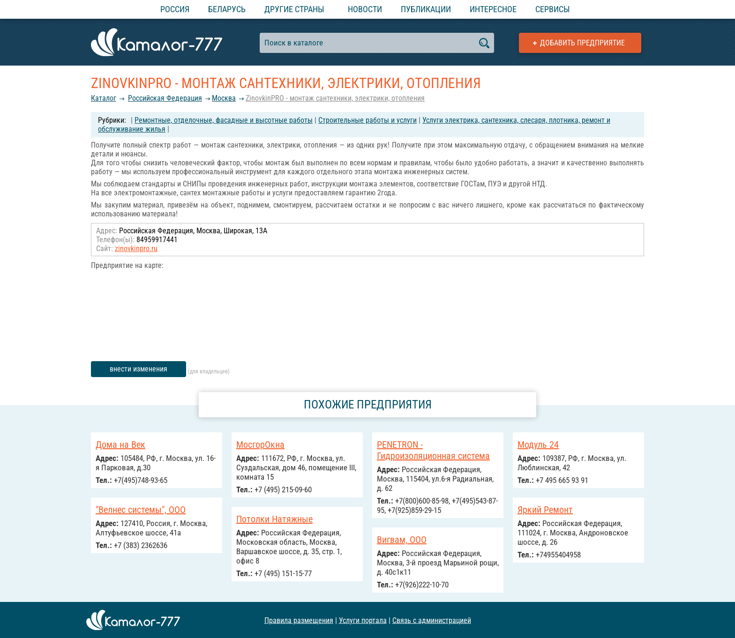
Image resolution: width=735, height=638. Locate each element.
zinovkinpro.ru (136, 248)
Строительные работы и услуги (367, 120)
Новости (365, 9)
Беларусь (227, 9)
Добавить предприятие (582, 42)
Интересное (493, 9)
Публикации (426, 9)
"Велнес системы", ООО (141, 509)
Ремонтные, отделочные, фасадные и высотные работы (224, 120)
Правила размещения (298, 620)
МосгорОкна (260, 444)
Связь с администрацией (431, 620)
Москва (224, 98)
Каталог (103, 98)
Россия (174, 9)
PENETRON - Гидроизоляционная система (433, 450)
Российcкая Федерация (165, 98)
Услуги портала (363, 620)
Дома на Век (120, 444)
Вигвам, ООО (402, 539)
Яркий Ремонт (545, 509)
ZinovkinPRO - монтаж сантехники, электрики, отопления (335, 98)
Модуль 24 (538, 444)
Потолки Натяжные (274, 519)
